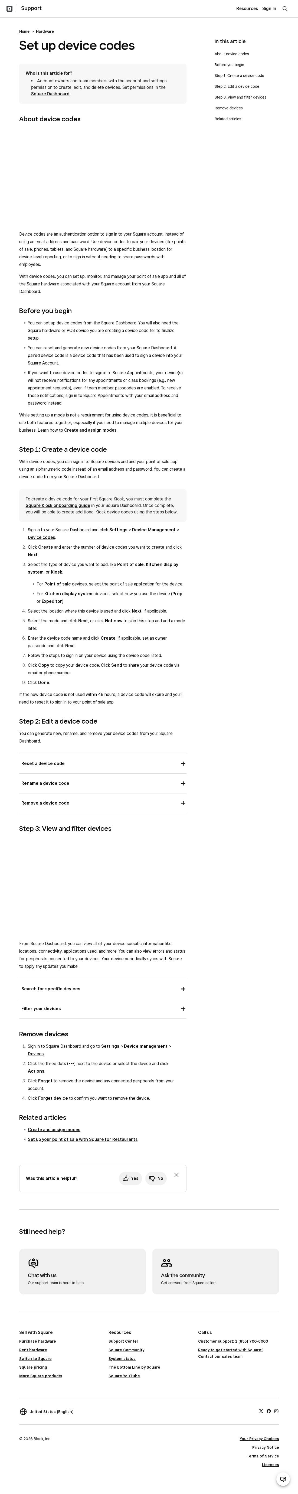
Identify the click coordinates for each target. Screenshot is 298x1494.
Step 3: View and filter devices (240, 97)
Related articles (228, 119)
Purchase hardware (37, 1341)
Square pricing (33, 1367)
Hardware (45, 31)
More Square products (40, 1376)
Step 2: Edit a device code (237, 86)
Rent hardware (33, 1350)
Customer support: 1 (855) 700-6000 (233, 1341)
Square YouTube (124, 1376)
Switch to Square (35, 1358)
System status (122, 1358)
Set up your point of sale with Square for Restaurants (83, 1139)
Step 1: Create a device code (239, 75)
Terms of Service (263, 1456)
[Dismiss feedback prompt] (176, 1175)
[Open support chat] (283, 1479)
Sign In (269, 8)
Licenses (270, 1465)
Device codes (41, 537)
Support (31, 8)
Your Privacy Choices (259, 1439)
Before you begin (229, 65)
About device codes (232, 54)
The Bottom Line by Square (134, 1367)
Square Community (126, 1350)
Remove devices (229, 108)
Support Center (123, 1341)
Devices (36, 1053)
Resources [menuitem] (247, 8)
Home (24, 31)
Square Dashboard (50, 93)
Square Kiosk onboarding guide (58, 505)
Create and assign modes (90, 430)
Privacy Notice (265, 1447)
